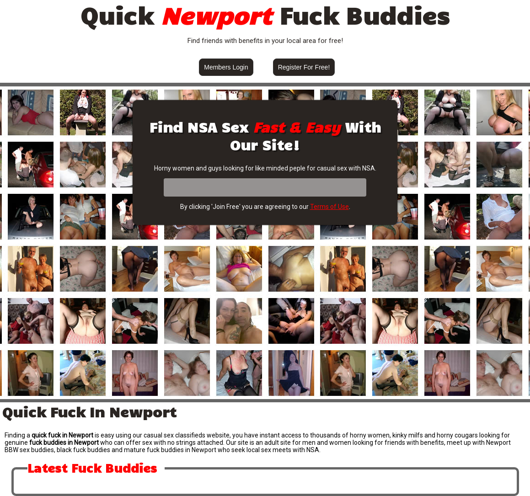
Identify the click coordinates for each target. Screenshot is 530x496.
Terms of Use (329, 206)
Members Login (226, 67)
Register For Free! (304, 67)
